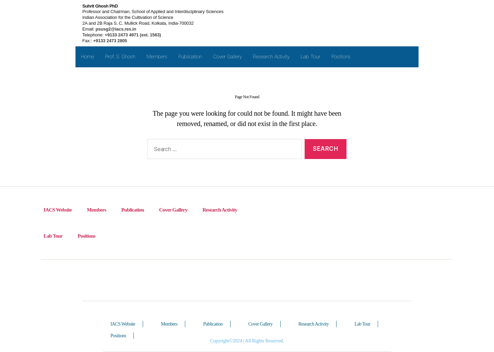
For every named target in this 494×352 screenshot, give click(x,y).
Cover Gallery (227, 57)
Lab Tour (310, 57)
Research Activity (271, 57)
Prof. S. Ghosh (120, 57)
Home (87, 57)
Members (156, 57)
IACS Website (58, 210)
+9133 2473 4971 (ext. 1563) (132, 34)
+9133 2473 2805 (110, 40)
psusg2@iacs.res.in (115, 29)
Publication (190, 57)
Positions (341, 57)
